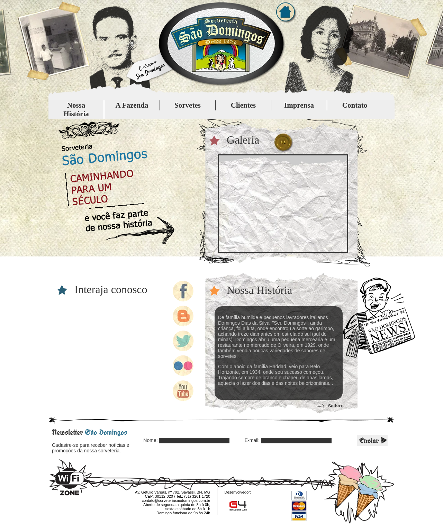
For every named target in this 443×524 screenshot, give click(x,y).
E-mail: (252, 440)
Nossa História (76, 109)
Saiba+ (335, 405)
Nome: (150, 440)
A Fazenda (131, 105)
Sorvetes (187, 105)
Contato (354, 105)
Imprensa (299, 105)
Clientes (243, 105)
